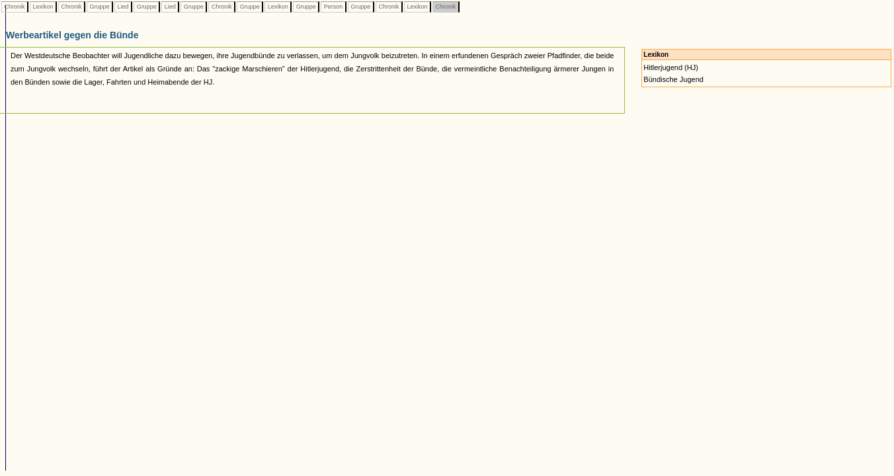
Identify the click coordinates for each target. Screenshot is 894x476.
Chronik (14, 6)
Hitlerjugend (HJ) (670, 67)
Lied (123, 6)
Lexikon (43, 6)
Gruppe (99, 6)
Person (333, 6)
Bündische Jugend (673, 79)
